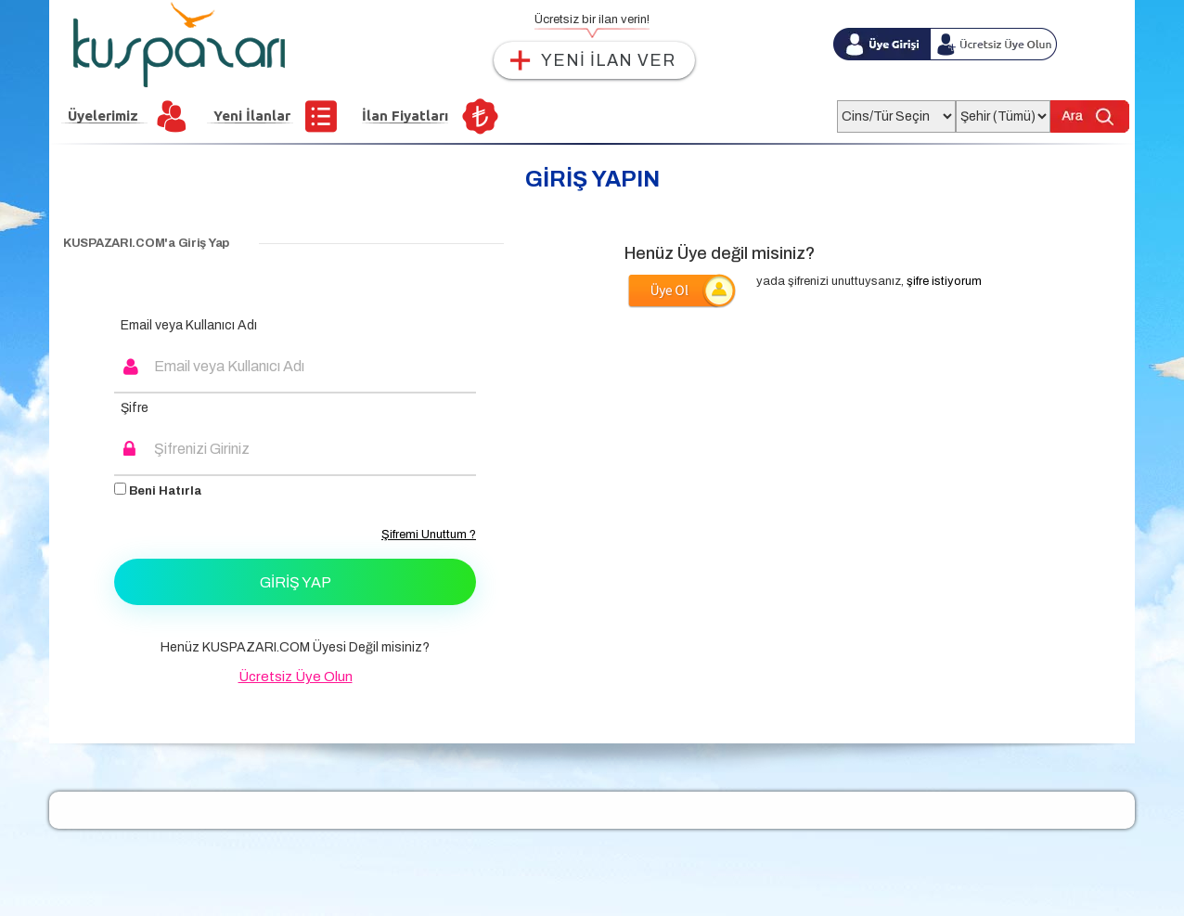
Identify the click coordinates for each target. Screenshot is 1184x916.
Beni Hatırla (157, 490)
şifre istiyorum (944, 281)
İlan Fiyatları (405, 115)
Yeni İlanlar (251, 115)
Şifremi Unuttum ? (428, 534)
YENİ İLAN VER (608, 60)
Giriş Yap (295, 582)
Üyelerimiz (103, 115)
